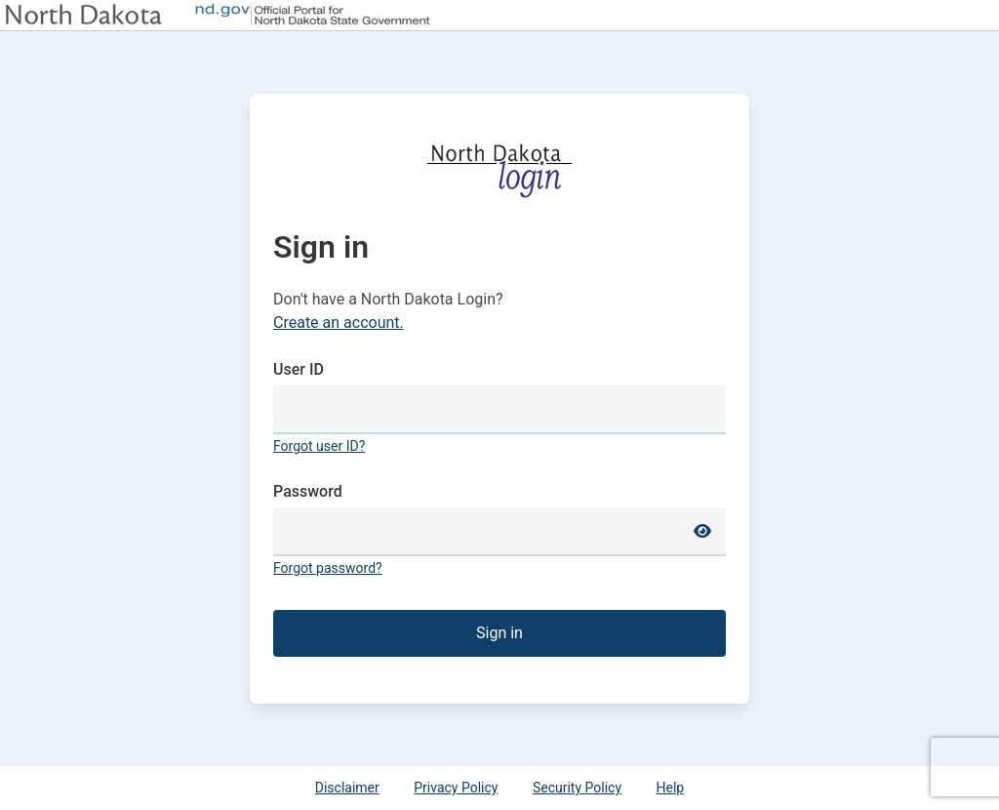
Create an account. (338, 322)
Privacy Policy (456, 787)
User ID (298, 369)
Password (307, 491)
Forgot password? (327, 568)
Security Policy (577, 787)
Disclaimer (347, 787)
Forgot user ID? (319, 446)
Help (671, 787)
